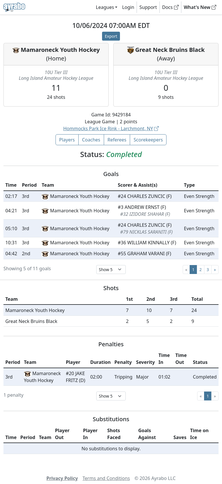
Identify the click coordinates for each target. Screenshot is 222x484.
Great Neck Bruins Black (170, 50)
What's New (200, 7)
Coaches (91, 140)
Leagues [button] (105, 7)
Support (148, 7)
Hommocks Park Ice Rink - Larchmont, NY (111, 128)
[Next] (215, 269)
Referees (117, 140)
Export (111, 36)
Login (128, 7)
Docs (170, 7)
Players (67, 140)
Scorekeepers (148, 140)
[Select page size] (111, 269)
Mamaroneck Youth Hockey (60, 50)
